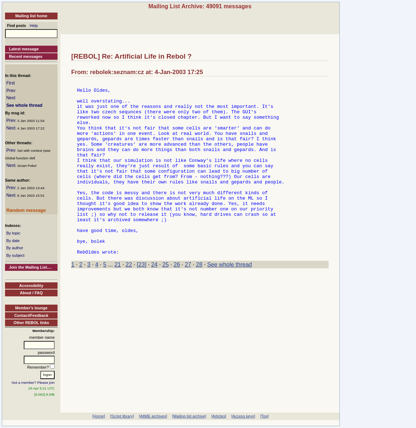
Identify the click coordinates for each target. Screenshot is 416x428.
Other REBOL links (31, 322)
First (10, 83)
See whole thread (24, 105)
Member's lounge (31, 308)
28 (199, 299)
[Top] (264, 416)
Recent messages (25, 56)
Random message (26, 210)
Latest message (24, 49)
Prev (10, 90)
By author (14, 248)
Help (34, 25)
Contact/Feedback (31, 315)
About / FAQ (31, 293)
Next (10, 97)
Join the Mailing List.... (30, 267)
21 (117, 299)
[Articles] (218, 416)
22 (128, 299)
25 (166, 299)
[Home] (98, 416)
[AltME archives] (153, 416)
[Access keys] (243, 416)
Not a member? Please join (33, 382)
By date (12, 240)
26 (177, 299)
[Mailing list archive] (189, 416)
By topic (13, 233)
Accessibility (31, 285)
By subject (15, 255)
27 (188, 299)
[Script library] (122, 416)
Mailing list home (31, 16)
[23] (141, 299)
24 (154, 299)
